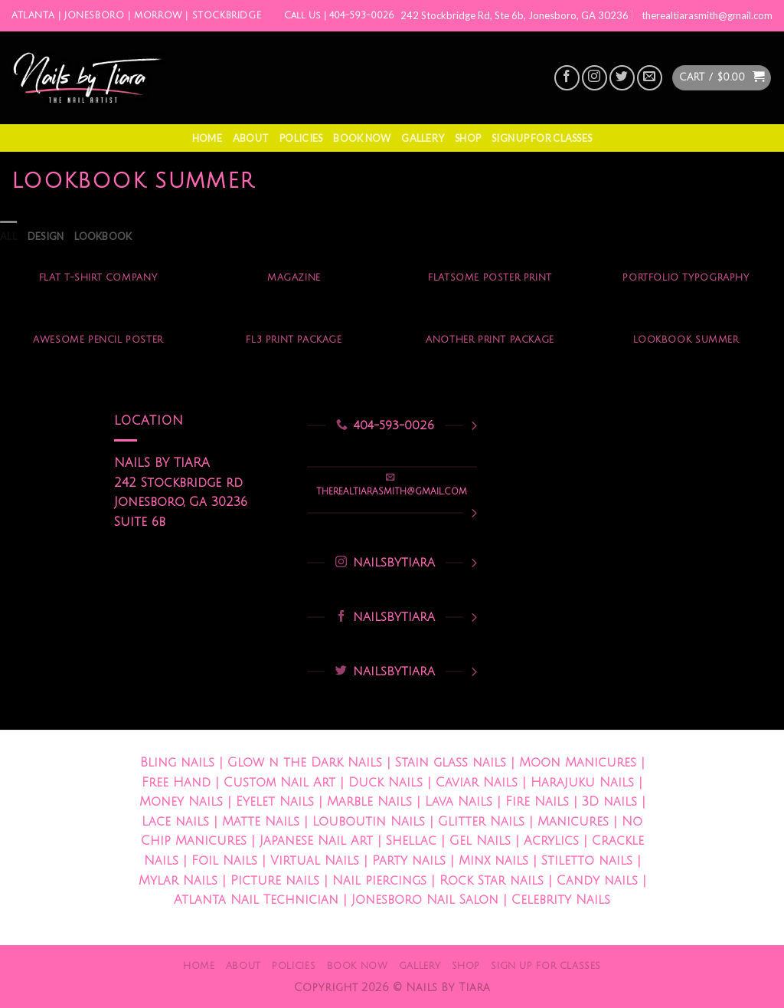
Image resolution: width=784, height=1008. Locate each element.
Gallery (422, 138)
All (8, 236)
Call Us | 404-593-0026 (339, 16)
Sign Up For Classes (542, 138)
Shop (468, 138)
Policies (300, 138)
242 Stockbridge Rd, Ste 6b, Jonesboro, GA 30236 (514, 15)
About (251, 138)
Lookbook (103, 236)
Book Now (361, 138)
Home (207, 138)
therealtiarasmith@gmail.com (707, 15)
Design (46, 236)
